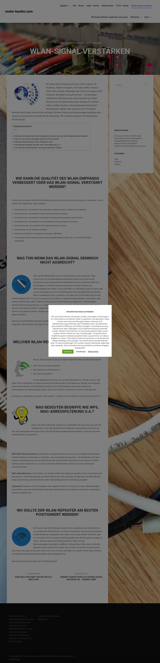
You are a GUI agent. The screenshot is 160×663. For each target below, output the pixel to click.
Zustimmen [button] (68, 352)
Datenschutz (93, 351)
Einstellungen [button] (81, 352)
